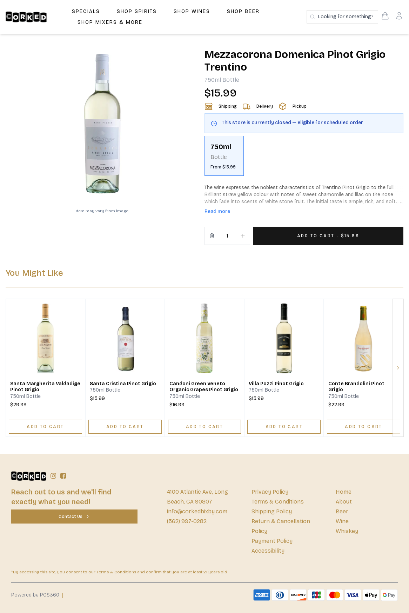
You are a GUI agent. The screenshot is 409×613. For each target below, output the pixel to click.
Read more (217, 211)
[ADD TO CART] (45, 427)
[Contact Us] (74, 516)
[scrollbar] (303, 158)
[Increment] (242, 235)
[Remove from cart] (211, 235)
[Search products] (342, 17)
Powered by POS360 (35, 595)
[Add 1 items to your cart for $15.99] (328, 236)
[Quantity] (227, 236)
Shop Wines (192, 11)
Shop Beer (243, 11)
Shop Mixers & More (110, 22)
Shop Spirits (137, 11)
